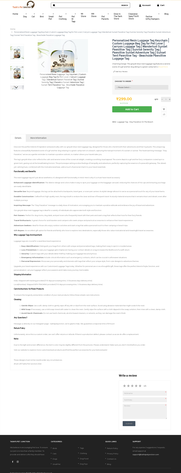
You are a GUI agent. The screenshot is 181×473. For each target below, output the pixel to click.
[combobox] (88, 5)
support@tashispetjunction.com (146, 450)
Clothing (83, 448)
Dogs (55, 454)
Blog (109, 459)
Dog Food (84, 454)
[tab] (18, 133)
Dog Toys (83, 459)
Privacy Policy (112, 449)
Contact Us (111, 454)
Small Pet (56, 459)
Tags (82, 443)
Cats (54, 449)
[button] (43, 64)
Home (12, 29)
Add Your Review (120, 72)
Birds (55, 443)
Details (18, 133)
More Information (38, 133)
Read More (161, 67)
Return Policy (112, 443)
